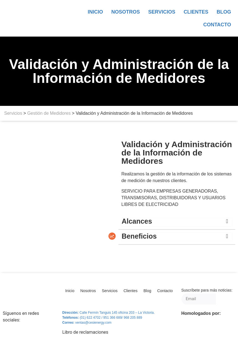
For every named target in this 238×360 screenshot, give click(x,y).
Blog (224, 12)
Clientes (196, 12)
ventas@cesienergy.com (93, 323)
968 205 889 (133, 318)
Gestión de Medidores (49, 113)
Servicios (161, 12)
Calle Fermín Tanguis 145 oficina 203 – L (109, 313)
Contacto (217, 24)
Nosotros (125, 12)
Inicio (95, 12)
